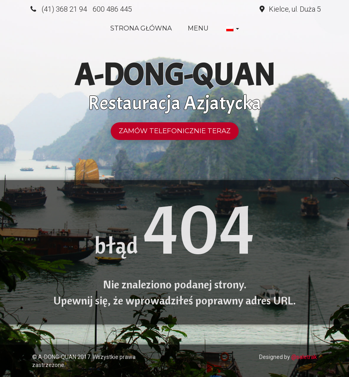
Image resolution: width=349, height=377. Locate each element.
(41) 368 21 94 (64, 9)
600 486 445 (112, 9)
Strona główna (141, 28)
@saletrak (304, 357)
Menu (198, 28)
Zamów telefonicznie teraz (175, 131)
